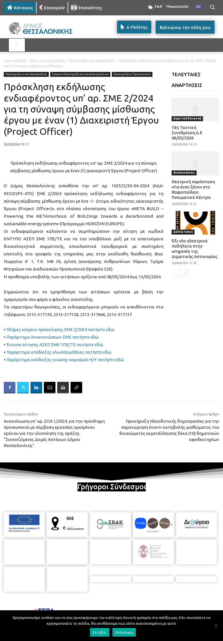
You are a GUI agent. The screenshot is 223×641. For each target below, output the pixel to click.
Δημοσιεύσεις (15, 61)
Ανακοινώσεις (184, 172)
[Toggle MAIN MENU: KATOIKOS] (16, 45)
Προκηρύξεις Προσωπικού (132, 74)
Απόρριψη (124, 632)
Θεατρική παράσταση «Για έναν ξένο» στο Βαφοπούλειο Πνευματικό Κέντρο (193, 189)
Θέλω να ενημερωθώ (47, 61)
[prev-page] (175, 273)
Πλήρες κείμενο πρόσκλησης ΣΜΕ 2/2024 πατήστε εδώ (60, 329)
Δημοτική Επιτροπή (187, 118)
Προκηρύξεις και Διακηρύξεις (92, 61)
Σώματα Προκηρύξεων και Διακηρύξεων (80, 74)
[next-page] (184, 273)
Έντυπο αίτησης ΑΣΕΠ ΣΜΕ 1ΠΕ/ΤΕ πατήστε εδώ (54, 344)
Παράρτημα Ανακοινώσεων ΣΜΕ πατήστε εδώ (52, 337)
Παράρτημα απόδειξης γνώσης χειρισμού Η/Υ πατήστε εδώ (65, 359)
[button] (212, 7)
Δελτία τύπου (183, 231)
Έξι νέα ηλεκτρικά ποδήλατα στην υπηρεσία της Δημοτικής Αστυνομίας (194, 248)
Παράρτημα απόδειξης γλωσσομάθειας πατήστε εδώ (59, 352)
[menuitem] (198, 7)
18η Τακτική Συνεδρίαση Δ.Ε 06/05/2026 (187, 132)
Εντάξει (100, 632)
